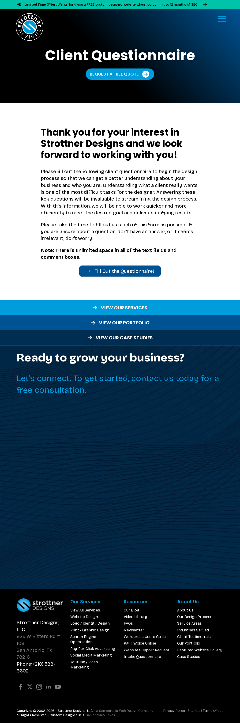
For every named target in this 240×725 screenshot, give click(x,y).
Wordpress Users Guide (145, 638)
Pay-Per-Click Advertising (92, 650)
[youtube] (58, 688)
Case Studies (188, 658)
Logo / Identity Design (90, 625)
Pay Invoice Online (140, 645)
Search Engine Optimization (83, 641)
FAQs (128, 625)
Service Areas (189, 625)
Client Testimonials (194, 638)
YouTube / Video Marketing (84, 666)
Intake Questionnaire (142, 658)
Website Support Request (146, 651)
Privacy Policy (174, 712)
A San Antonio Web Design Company (124, 712)
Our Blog (131, 611)
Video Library (135, 618)
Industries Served (193, 632)
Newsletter (134, 632)
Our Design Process (194, 618)
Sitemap (194, 712)
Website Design (84, 618)
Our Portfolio (188, 645)
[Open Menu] (222, 19)
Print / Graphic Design (89, 632)
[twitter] (30, 688)
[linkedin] (48, 688)
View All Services (85, 611)
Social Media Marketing (91, 657)
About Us (185, 611)
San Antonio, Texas (100, 717)
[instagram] (39, 688)
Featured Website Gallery (199, 651)
